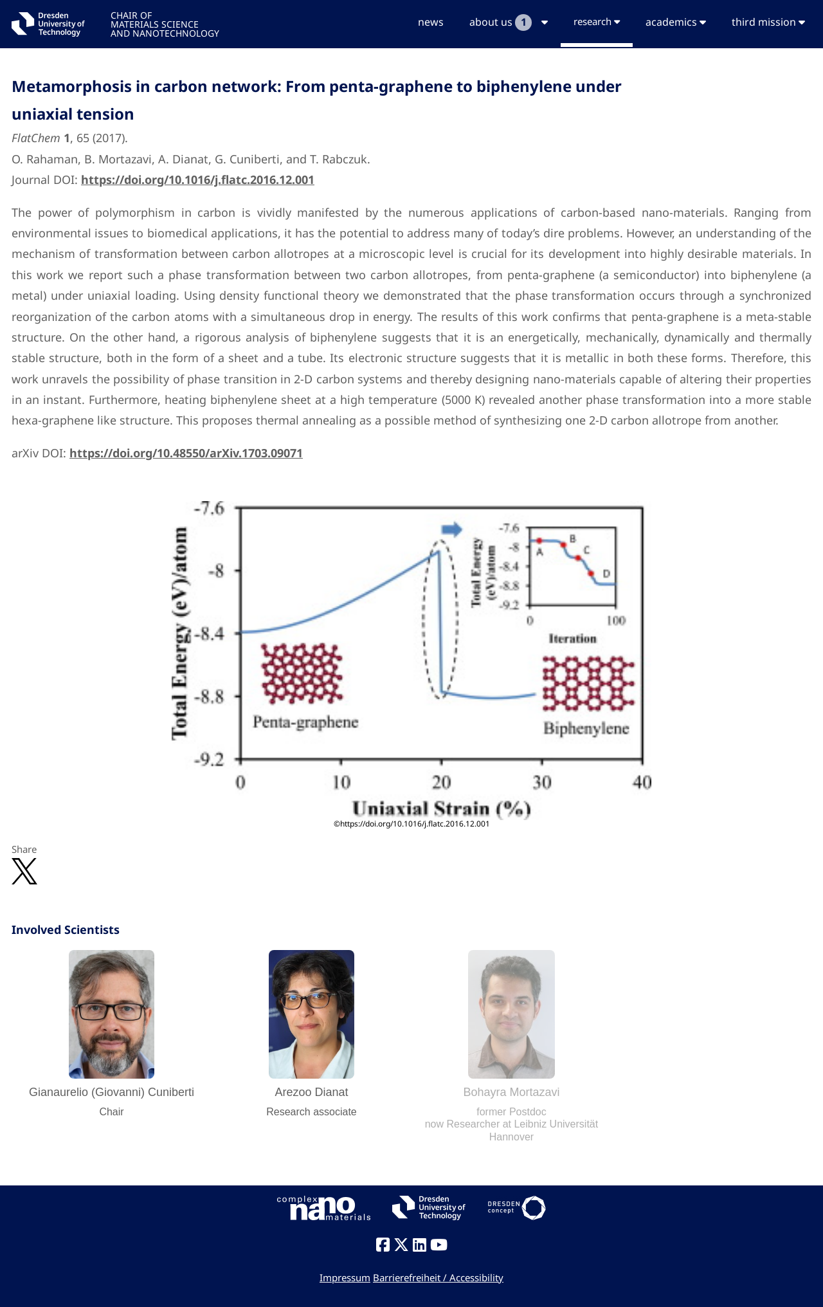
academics (676, 22)
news (431, 22)
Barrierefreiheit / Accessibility (438, 1277)
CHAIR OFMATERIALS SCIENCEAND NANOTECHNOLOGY (165, 23)
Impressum (345, 1277)
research (597, 21)
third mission (768, 22)
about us (508, 22)
